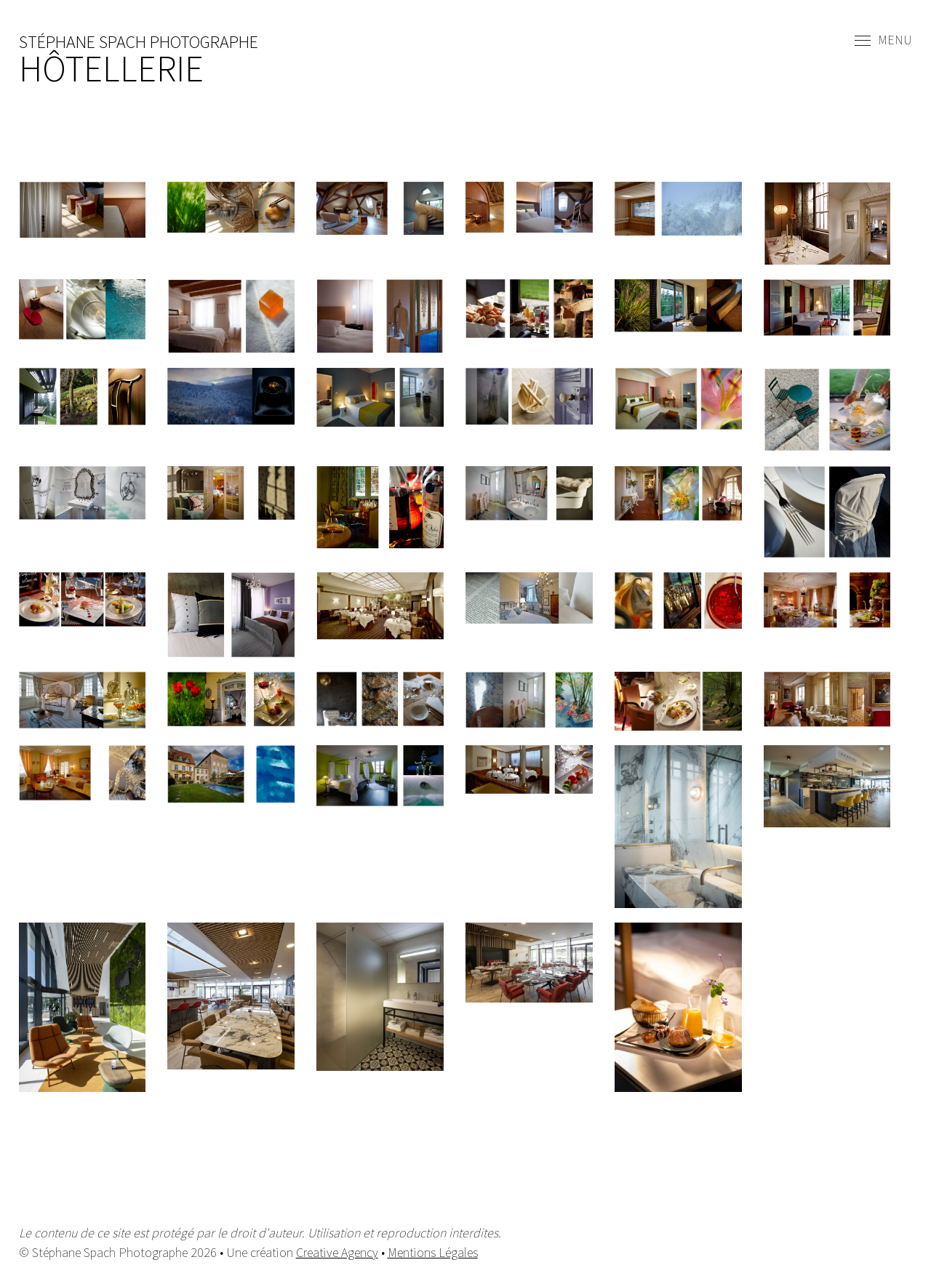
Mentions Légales (433, 1252)
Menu (883, 41)
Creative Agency (337, 1252)
